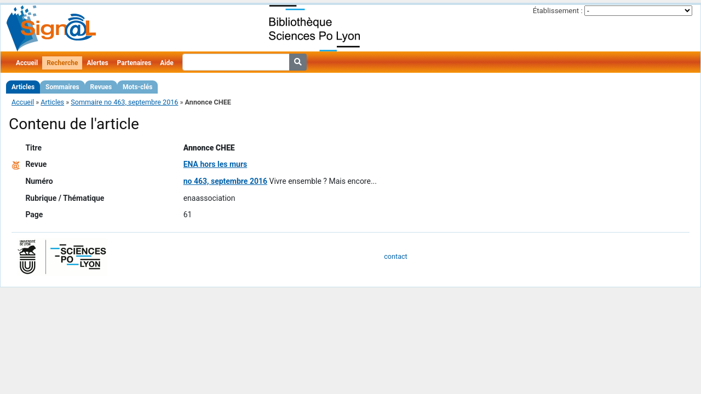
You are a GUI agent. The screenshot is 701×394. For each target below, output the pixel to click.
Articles (23, 87)
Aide (166, 63)
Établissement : (558, 11)
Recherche (62, 63)
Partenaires (134, 63)
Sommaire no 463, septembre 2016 (124, 102)
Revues (101, 87)
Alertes (97, 63)
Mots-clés (137, 87)
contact (395, 256)
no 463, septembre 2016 (225, 181)
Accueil (27, 63)
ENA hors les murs (215, 164)
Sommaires (62, 87)
